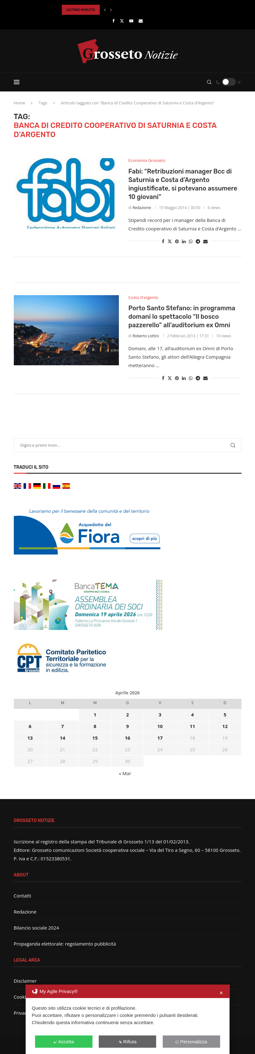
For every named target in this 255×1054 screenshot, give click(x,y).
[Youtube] (131, 21)
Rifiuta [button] (128, 1041)
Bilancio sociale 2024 (36, 927)
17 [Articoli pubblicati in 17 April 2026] (159, 738)
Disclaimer (25, 981)
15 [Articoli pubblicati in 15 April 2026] (95, 738)
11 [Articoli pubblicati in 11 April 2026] (192, 726)
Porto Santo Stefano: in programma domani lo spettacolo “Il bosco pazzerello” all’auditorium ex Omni (181, 316)
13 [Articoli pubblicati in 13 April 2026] (30, 738)
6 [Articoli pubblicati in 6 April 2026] (30, 726)
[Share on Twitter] (169, 241)
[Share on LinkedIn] (184, 241)
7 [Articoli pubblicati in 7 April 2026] (62, 726)
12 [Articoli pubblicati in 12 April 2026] (225, 726)
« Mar (125, 773)
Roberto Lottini (146, 336)
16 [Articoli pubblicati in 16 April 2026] (127, 738)
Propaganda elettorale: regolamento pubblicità (65, 944)
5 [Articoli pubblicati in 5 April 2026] (225, 714)
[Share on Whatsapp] (191, 241)
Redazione (142, 207)
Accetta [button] (64, 1041)
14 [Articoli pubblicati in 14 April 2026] (62, 738)
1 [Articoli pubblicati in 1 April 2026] (95, 714)
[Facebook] (113, 21)
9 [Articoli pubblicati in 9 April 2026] (127, 726)
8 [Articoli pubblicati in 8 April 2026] (95, 726)
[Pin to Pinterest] (177, 241)
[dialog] (127, 1019)
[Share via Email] (205, 241)
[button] (104, 10)
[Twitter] (122, 21)
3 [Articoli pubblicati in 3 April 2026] (160, 714)
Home (19, 103)
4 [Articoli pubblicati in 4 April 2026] (192, 714)
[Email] (141, 21)
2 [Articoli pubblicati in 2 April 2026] (127, 714)
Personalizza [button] (191, 1041)
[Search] (209, 82)
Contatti (22, 895)
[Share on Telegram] (198, 241)
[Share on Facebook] (163, 241)
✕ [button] (221, 993)
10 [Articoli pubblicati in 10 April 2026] (159, 726)
